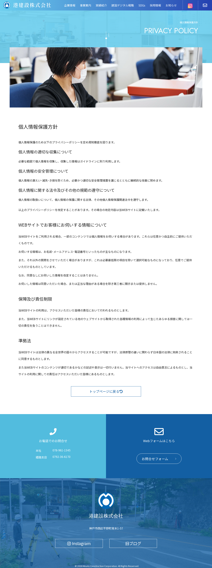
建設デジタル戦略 (122, 5)
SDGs (141, 5)
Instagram (79, 543)
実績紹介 (101, 5)
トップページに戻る (106, 391)
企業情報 (69, 5)
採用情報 (155, 5)
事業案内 (85, 5)
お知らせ (171, 5)
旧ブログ (133, 543)
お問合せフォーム (155, 459)
